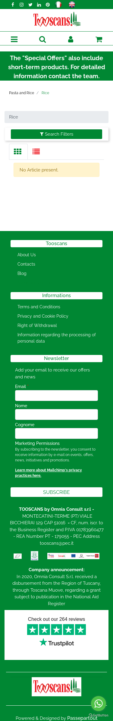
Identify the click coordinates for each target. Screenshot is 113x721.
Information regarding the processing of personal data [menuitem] (56, 338)
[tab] (18, 152)
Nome (21, 405)
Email (22, 386)
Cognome (24, 424)
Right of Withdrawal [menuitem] (37, 325)
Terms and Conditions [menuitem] (38, 306)
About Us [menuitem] (26, 254)
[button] (56, 492)
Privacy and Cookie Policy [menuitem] (42, 316)
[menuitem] (33, 283)
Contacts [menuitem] (26, 264)
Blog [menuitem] (22, 273)
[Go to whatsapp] (98, 703)
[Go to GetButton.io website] (98, 715)
